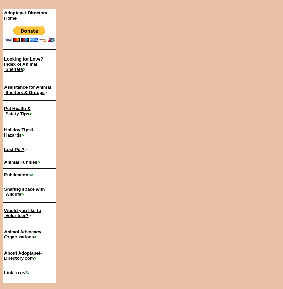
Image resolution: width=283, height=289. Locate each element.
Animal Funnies (21, 162)
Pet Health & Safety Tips (17, 111)
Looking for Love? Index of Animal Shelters (23, 64)
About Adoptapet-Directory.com (23, 255)
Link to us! (15, 272)
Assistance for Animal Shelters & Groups (27, 90)
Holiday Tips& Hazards (19, 132)
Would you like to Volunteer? (22, 213)
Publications (17, 175)
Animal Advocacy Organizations (22, 234)
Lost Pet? (14, 149)
